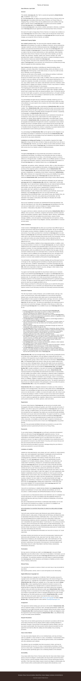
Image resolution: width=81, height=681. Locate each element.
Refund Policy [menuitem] (38, 675)
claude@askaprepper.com (53, 599)
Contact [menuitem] (43, 675)
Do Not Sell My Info (59, 675)
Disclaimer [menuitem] (20, 675)
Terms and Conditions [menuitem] (31, 675)
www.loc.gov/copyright (47, 597)
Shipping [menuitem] (47, 675)
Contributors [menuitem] (52, 675)
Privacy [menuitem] (24, 675)
